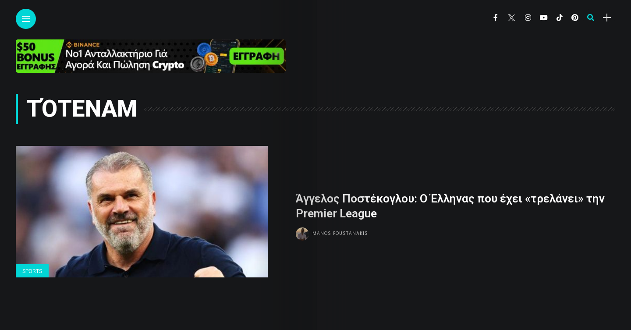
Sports (32, 271)
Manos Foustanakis (340, 233)
